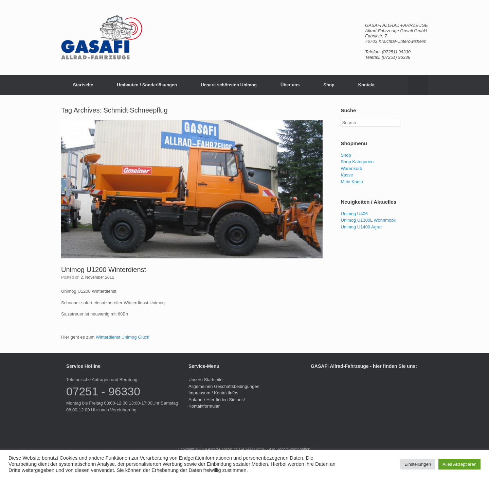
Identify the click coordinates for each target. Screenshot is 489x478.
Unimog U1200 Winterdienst (103, 269)
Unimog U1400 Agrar (361, 226)
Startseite (83, 84)
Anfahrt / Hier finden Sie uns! (216, 399)
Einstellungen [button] (417, 464)
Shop (328, 84)
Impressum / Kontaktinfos (213, 392)
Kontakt (366, 84)
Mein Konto (352, 181)
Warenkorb (351, 168)
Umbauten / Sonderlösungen (147, 84)
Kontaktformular (204, 406)
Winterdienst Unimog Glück (122, 337)
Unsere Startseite (205, 379)
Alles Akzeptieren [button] (459, 464)
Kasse (347, 174)
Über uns (290, 84)
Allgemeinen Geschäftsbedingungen (223, 386)
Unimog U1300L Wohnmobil (368, 220)
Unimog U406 (354, 213)
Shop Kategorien (357, 161)
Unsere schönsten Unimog (229, 84)
